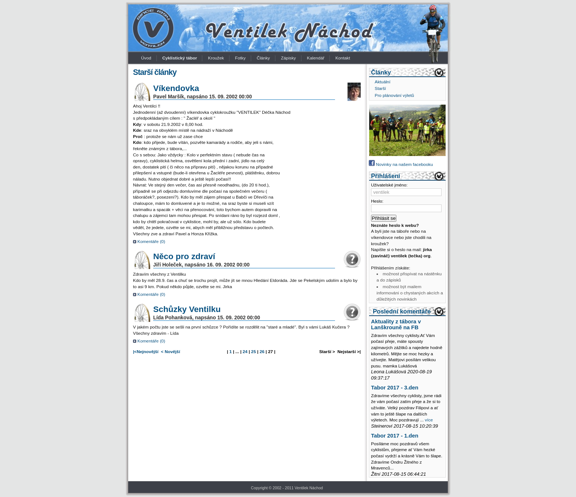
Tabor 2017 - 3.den (394, 388)
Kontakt (342, 58)
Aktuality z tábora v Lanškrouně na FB (396, 325)
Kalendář (315, 58)
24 (245, 351)
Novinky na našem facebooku (401, 164)
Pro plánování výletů (394, 95)
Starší (380, 88)
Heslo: (377, 201)
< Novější (170, 351)
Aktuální (382, 81)
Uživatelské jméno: (389, 185)
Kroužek (216, 58)
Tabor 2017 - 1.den (394, 436)
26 (262, 351)
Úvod (146, 58)
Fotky (240, 58)
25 (253, 351)
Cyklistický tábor (179, 58)
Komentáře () (151, 241)
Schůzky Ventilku (187, 309)
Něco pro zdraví (184, 256)
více (429, 419)
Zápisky (288, 58)
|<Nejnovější (145, 351)
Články (263, 58)
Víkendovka (176, 88)
